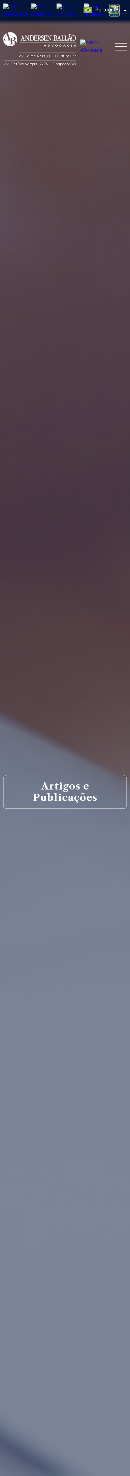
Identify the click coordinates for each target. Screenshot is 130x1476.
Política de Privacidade (99, 1454)
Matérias (22, 1253)
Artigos (73, 1253)
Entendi (65, 1467)
